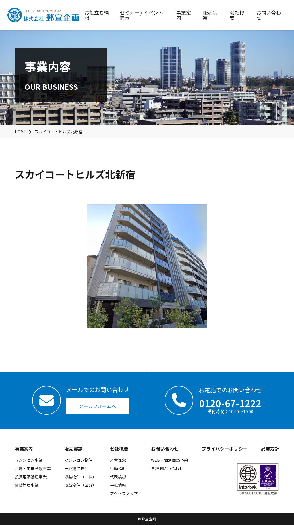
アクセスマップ (124, 493)
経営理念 (118, 460)
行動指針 (118, 468)
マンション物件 (78, 460)
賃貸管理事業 (27, 485)
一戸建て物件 (76, 468)
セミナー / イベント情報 (141, 15)
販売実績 (73, 448)
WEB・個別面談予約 (169, 460)
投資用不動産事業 (31, 477)
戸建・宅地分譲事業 (33, 468)
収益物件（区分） (80, 485)
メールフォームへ (97, 406)
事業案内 (24, 448)
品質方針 (270, 448)
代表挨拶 (118, 477)
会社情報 (118, 485)
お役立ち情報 (96, 15)
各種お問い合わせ (167, 468)
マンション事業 (29, 460)
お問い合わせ (165, 448)
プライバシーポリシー (224, 448)
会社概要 (119, 448)
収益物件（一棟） (80, 477)
